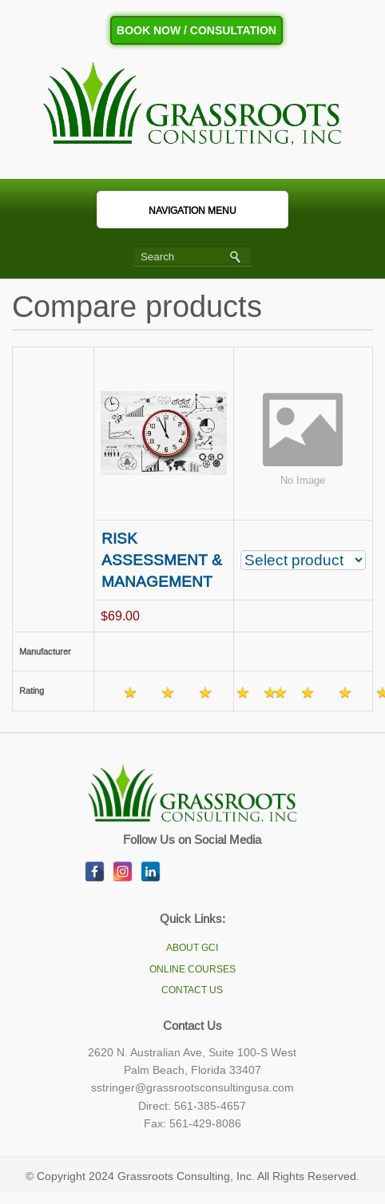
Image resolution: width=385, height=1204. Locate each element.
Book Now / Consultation (196, 30)
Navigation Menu (174, 210)
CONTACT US (192, 990)
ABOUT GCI (192, 947)
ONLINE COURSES (192, 969)
